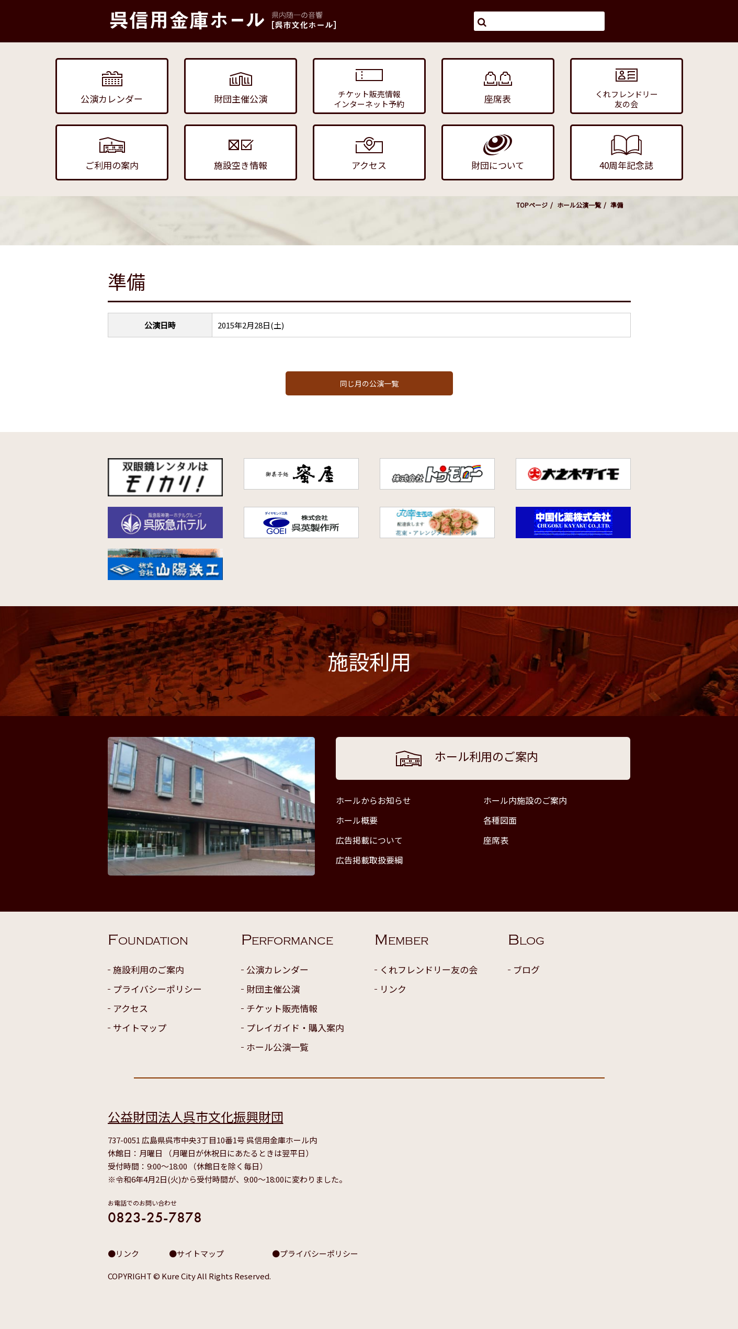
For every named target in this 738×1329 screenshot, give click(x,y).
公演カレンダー (277, 969)
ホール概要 (357, 820)
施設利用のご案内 (148, 969)
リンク (393, 988)
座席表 (495, 840)
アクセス (130, 1008)
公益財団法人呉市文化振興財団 (195, 1116)
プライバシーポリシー (157, 988)
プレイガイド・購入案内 (295, 1027)
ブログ (526, 969)
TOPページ (532, 204)
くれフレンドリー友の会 (429, 969)
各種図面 (500, 820)
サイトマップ (139, 1027)
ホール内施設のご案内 (525, 800)
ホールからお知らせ (373, 800)
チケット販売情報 (281, 1008)
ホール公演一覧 (579, 204)
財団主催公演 (273, 988)
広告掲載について (369, 840)
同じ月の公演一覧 (369, 383)
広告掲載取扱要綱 (369, 860)
